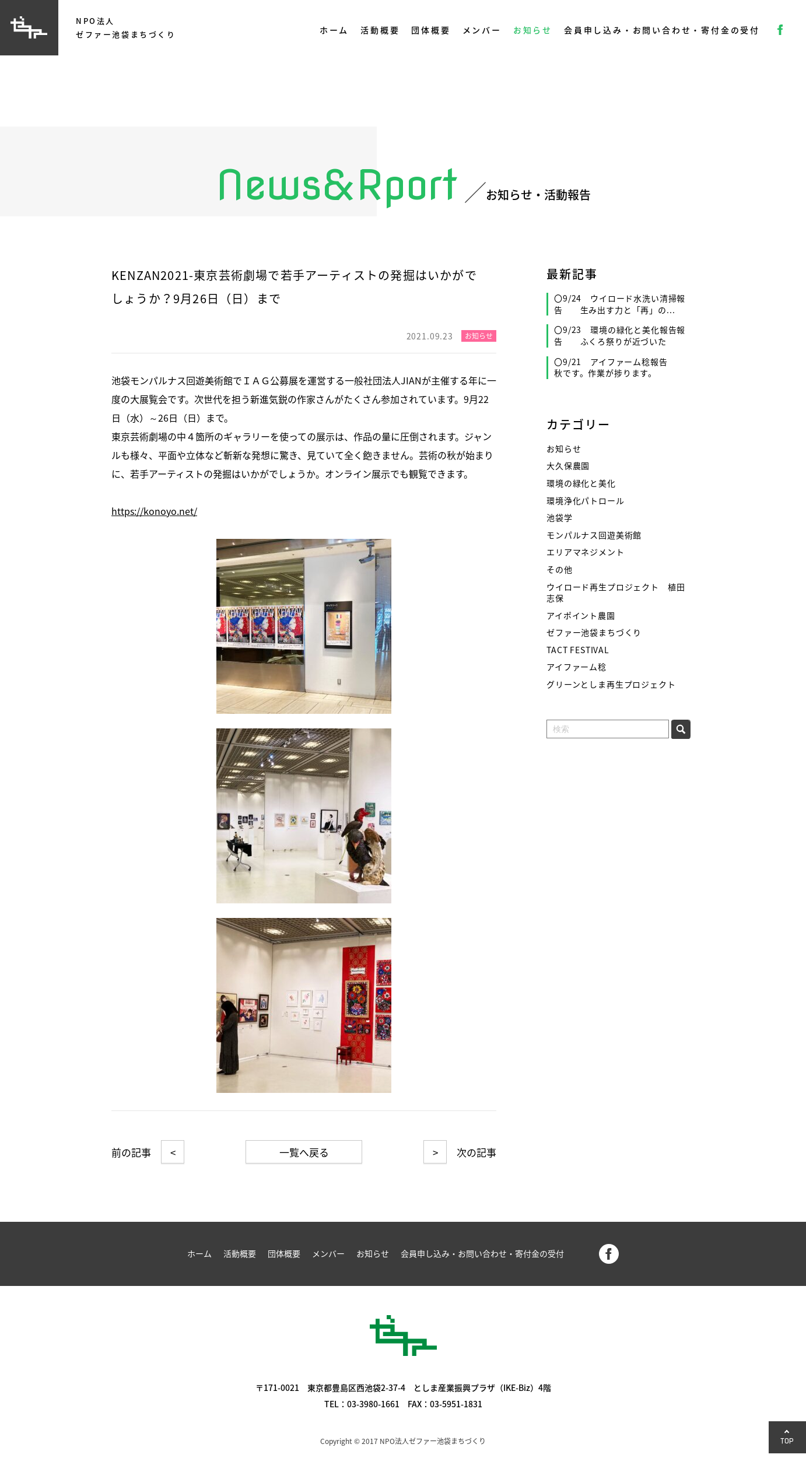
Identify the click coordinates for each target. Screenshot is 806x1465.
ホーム (334, 30)
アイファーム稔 (576, 666)
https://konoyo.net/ (154, 511)
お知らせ (532, 30)
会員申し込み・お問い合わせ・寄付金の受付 (662, 30)
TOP (787, 1440)
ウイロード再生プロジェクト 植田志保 (615, 592)
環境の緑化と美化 (581, 483)
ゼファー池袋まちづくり (594, 632)
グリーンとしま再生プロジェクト (611, 684)
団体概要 (430, 30)
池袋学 (559, 517)
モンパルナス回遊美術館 (594, 535)
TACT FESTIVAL (577, 650)
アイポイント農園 (580, 615)
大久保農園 (568, 465)
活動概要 (380, 30)
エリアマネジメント (585, 552)
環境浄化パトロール (585, 500)
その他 (559, 569)
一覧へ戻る (304, 1152)
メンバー (482, 30)
